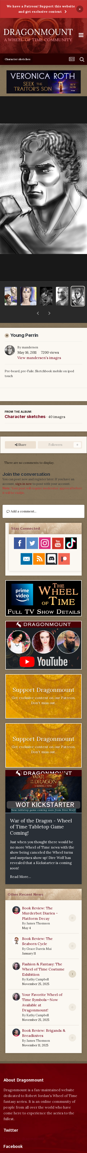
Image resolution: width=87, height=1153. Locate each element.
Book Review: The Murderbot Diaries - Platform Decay (40, 901)
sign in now (23, 472)
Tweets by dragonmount (24, 1126)
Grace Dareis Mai (39, 937)
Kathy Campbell (37, 967)
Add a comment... (21, 499)
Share (20, 432)
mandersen (30, 335)
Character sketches (25, 404)
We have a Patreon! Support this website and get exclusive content (40, 9)
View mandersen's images (39, 346)
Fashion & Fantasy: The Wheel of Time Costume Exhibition (43, 957)
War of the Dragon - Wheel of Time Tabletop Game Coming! (41, 815)
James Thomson (38, 911)
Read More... (20, 864)
